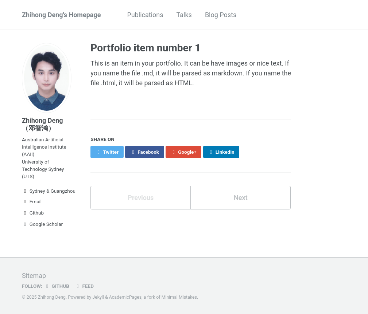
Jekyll (98, 297)
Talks (184, 15)
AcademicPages (125, 297)
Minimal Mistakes (179, 297)
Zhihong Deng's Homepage (61, 15)
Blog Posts (220, 15)
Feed (84, 286)
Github (33, 213)
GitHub (56, 286)
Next (241, 197)
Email (32, 201)
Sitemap (34, 275)
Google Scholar (42, 224)
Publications (145, 15)
